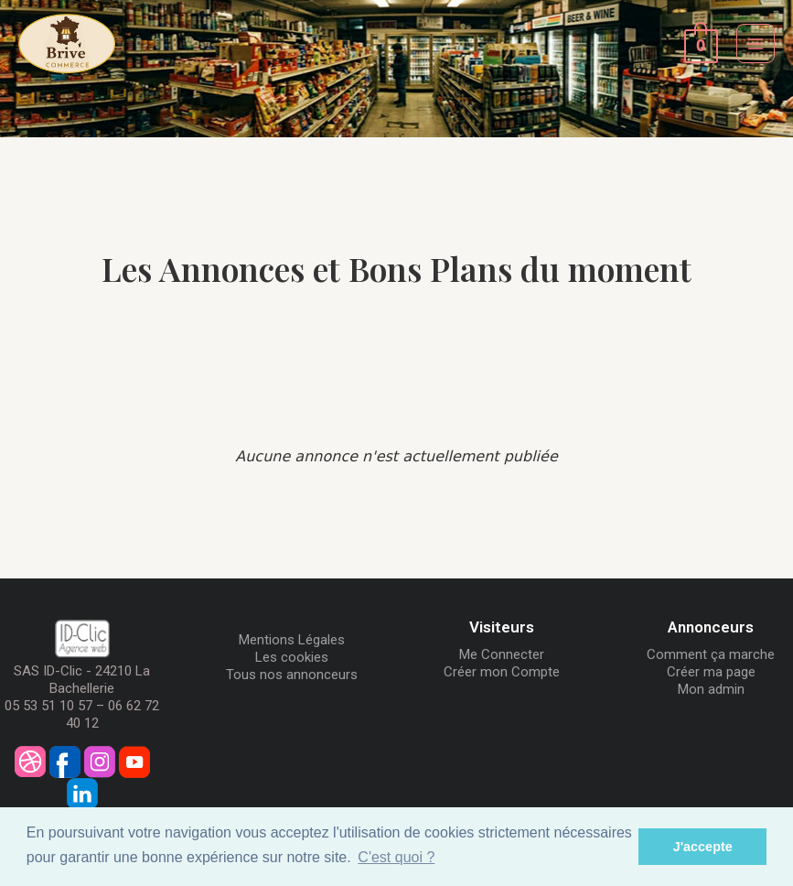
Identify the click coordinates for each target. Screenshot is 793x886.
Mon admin (711, 689)
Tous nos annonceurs (292, 674)
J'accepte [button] (703, 846)
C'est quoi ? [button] (396, 857)
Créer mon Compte (502, 672)
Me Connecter (501, 654)
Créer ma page (711, 672)
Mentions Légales (292, 640)
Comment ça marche (711, 654)
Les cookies (291, 657)
